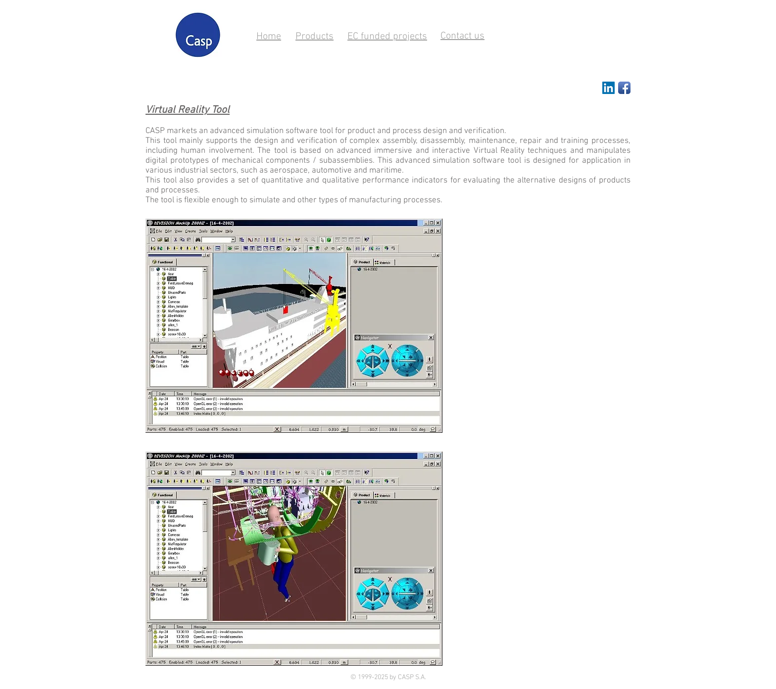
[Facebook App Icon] (624, 88)
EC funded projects (387, 37)
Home (268, 37)
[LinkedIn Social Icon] (608, 88)
